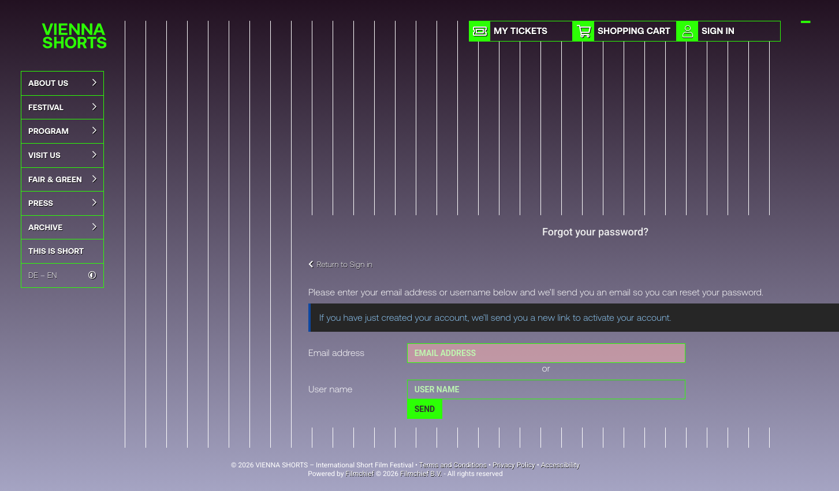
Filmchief (359, 474)
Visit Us (62, 155)
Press (62, 203)
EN (52, 275)
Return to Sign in (340, 264)
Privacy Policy (514, 465)
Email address (336, 352)
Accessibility (560, 465)
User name (330, 389)
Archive (62, 227)
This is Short (56, 251)
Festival (62, 107)
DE (33, 275)
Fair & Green (62, 179)
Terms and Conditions (453, 465)
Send (425, 409)
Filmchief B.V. (421, 474)
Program (62, 131)
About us (62, 83)
